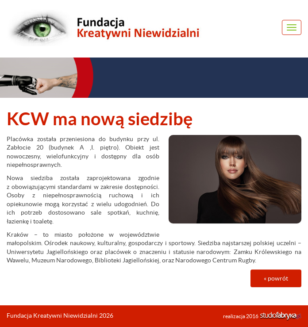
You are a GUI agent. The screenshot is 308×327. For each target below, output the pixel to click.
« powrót (276, 278)
